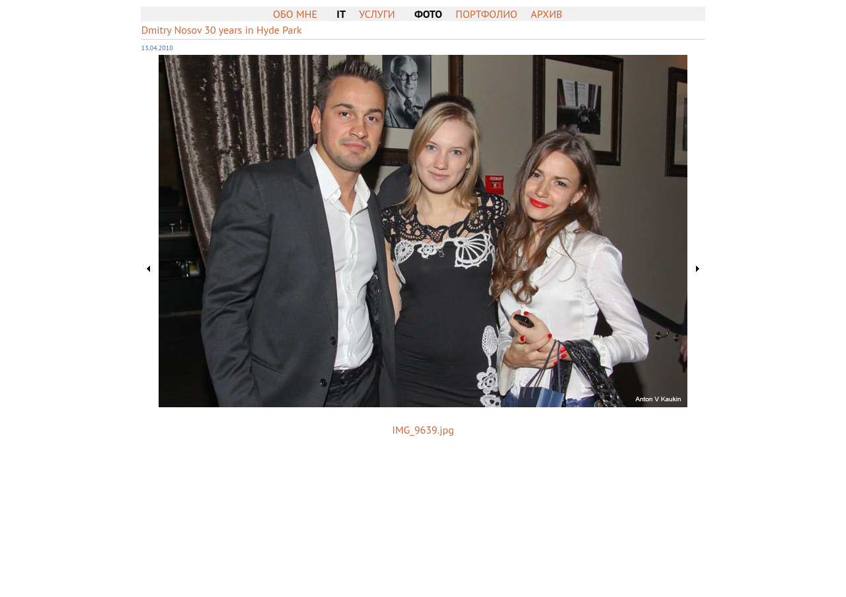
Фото (428, 13)
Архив (546, 13)
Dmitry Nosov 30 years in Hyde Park (221, 29)
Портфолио (486, 13)
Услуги (377, 13)
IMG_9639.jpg (422, 429)
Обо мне (295, 13)
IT (341, 13)
